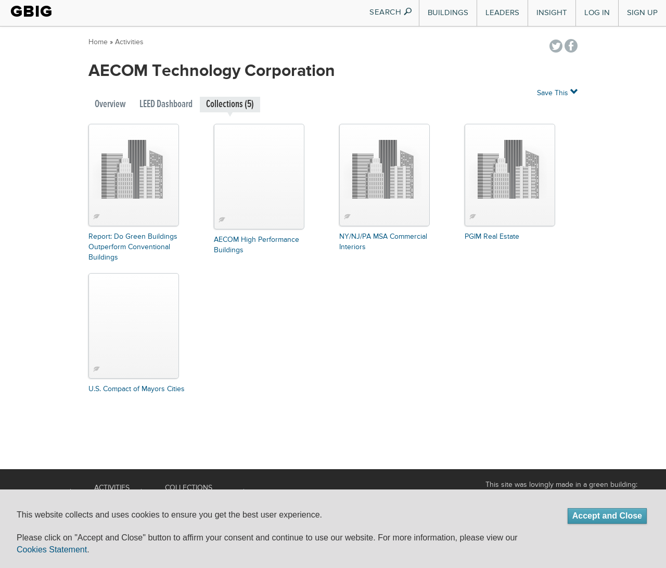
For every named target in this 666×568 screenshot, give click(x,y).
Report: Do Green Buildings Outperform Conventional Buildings (132, 247)
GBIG (31, 11)
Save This (557, 92)
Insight (551, 13)
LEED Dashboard (166, 104)
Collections (188, 488)
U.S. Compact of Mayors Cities (136, 389)
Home (98, 42)
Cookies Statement (52, 549)
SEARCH (391, 12)
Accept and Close (607, 515)
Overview (110, 104)
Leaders (502, 13)
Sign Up (642, 13)
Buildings (448, 13)
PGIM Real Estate (492, 236)
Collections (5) (230, 104)
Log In (597, 13)
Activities (129, 42)
